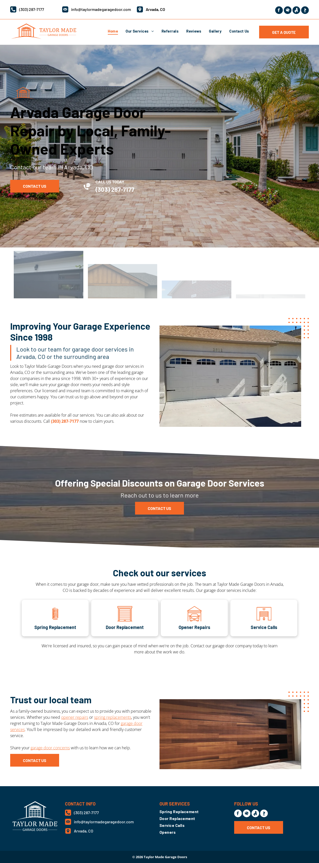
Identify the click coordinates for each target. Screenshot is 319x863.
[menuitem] (113, 31)
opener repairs (74, 717)
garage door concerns (50, 748)
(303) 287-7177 (31, 9)
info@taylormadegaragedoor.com (101, 9)
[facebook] (279, 10)
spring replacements (112, 717)
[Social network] (287, 10)
